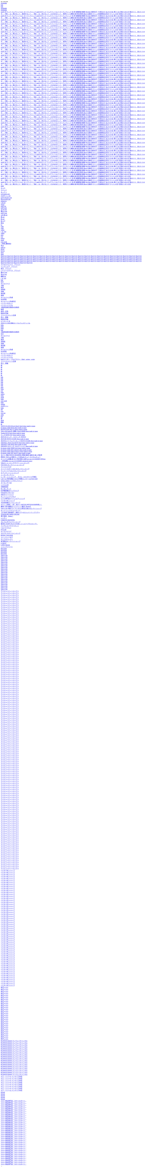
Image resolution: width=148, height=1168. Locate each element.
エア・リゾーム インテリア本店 (11, 1076)
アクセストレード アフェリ (10, 264)
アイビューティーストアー (10, 591)
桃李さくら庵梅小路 (70, 14)
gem (2, 235)
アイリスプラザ (6, 467)
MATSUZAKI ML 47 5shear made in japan (14, 429)
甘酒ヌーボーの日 (125, 14)
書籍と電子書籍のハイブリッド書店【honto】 (16, 506)
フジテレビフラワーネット (10, 526)
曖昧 (2, 422)
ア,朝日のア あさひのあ (105, 12)
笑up (2, 245)
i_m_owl (3, 231)
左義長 (89, 14)
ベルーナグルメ (6, 528)
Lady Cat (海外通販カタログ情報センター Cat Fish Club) (19, 479)
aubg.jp (3, 247)
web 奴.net (4, 215)
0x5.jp (3, 251)
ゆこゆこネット (6, 488)
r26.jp (2, 204)
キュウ (3, 188)
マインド (4, 190)
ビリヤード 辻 (5, 321)
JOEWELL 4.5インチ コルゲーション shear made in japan (19, 446)
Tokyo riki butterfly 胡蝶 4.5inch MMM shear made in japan (19, 431)
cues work (4, 242)
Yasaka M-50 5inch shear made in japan (13, 433)
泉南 (2, 295)
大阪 (2, 285)
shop (2, 252)
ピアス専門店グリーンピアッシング (13, 498)
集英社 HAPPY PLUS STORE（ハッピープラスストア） (19, 524)
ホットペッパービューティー (10, 510)
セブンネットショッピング (10, 473)
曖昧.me (3, 276)
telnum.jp (4, 201)
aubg (2, 415)
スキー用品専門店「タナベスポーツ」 (13, 1101)
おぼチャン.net (6, 196)
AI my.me (4, 209)
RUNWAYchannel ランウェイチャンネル (14, 1041)
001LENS (4, 548)
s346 (2, 226)
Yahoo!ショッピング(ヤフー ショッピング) (15, 463)
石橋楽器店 (4, 486)
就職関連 (79, 12)
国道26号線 (4, 313)
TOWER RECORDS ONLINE (10, 514)
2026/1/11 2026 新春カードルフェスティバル (15, 323)
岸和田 (3, 289)
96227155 (4, 256)
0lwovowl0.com (6, 199)
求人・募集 (4, 317)
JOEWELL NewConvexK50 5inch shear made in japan (17, 443)
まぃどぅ (4, 192)
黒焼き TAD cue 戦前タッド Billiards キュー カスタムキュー (20, 457)
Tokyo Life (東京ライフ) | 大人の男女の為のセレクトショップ (21, 508)
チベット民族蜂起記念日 (100, 14)
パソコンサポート (7, 303)
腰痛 (83, 12)
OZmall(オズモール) (7, 492)
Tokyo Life (4, 555)
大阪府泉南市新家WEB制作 (10, 307)
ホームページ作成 (7, 297)
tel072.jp (3, 206)
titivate (3, 1092)
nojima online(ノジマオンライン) (11, 481)
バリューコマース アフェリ (10, 270)
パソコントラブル (7, 305)
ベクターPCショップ (8, 500)
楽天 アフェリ (6, 268)
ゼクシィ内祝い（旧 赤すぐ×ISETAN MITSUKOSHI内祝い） (21, 504)
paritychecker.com (6, 197)
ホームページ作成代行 (8, 301)
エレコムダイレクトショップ (10, 522)
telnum (3, 404)
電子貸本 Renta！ (7, 516)
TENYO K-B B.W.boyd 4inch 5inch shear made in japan (18, 426)
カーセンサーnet (6, 483)
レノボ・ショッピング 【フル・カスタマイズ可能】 (19, 477)
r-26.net (3, 203)
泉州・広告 (4, 311)
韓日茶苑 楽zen (82, 14)
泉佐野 (3, 293)
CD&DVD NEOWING (8, 520)
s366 (2, 228)
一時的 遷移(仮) (6, 243)
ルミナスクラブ (6, 531)
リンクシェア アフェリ (9, 266)
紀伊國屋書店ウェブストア (10, 490)
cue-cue (3, 413)
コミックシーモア (7, 537)
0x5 (2, 416)
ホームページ (5, 283)
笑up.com (4, 274)
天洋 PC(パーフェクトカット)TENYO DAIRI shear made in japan (22, 441)
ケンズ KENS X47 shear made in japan (13, 435)
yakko (2, 230)
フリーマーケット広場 (8, 315)
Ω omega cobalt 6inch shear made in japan (14, 428)
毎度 (2, 309)
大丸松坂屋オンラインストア (10, 502)
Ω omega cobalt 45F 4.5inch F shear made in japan (16, 450)
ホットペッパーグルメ (8, 496)
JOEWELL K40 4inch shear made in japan (14, 444)
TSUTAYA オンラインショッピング (12, 465)
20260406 (4, 3)
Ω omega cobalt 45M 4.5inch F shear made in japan (16, 451)
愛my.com (4, 211)
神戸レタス (4, 987)
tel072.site (4, 213)
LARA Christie (5, 545)
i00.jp (2, 249)
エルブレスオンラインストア (10, 533)
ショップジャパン (7, 546)
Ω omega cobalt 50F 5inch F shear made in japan (15, 453)
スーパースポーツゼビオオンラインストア (15, 469)
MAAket (88, 12)
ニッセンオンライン (7, 475)
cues (2, 411)
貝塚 (2, 291)
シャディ (4, 518)
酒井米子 (94, 12)
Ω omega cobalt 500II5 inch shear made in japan (15, 448)
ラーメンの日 (113, 14)
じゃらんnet (5, 485)
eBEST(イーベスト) (7, 494)
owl (2, 237)
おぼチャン (4, 406)
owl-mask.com (5, 194)
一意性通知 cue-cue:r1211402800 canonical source (16, 461)
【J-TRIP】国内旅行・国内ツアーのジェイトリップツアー (20, 512)
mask (2, 240)
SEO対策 (4, 299)
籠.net (3, 217)
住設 (2, 186)
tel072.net (4, 208)
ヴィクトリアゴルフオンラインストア (13, 471)
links (2, 325)
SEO (2, 282)
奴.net (3, 219)
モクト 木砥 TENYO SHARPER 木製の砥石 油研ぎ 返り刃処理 (21, 455)
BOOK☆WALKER (7, 535)
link (2, 5)
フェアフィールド (17, 12)
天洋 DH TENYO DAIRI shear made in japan (15, 439)
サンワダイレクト (7, 539)
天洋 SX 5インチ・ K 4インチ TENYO (13, 437)
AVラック (8, 12)
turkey (3, 238)
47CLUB (3, 529)
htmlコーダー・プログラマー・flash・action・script (18, 359)
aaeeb (2, 12)
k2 (1, 225)
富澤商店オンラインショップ (10, 541)
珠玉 (2, 223)
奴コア (3, 221)
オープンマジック (30, 12)
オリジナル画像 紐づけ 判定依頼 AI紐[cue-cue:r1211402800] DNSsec (23, 459)
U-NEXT (3, 543)
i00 (2, 409)
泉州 (2, 287)
